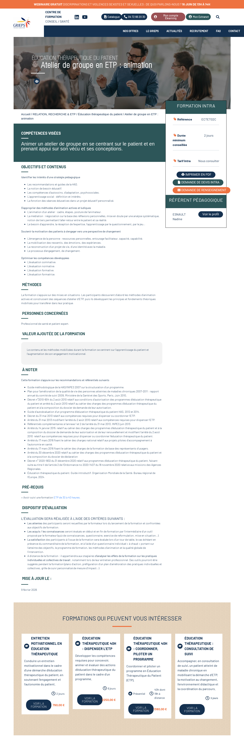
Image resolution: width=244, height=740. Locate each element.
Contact (234, 31)
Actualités (174, 31)
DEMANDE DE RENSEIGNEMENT (201, 190)
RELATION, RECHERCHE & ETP (54, 114)
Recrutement (199, 31)
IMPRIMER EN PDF (196, 174)
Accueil (25, 114)
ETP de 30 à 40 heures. (67, 497)
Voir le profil (210, 214)
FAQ (218, 31)
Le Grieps (152, 31)
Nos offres (130, 31)
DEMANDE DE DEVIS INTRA (198, 182)
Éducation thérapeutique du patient (100, 114)
